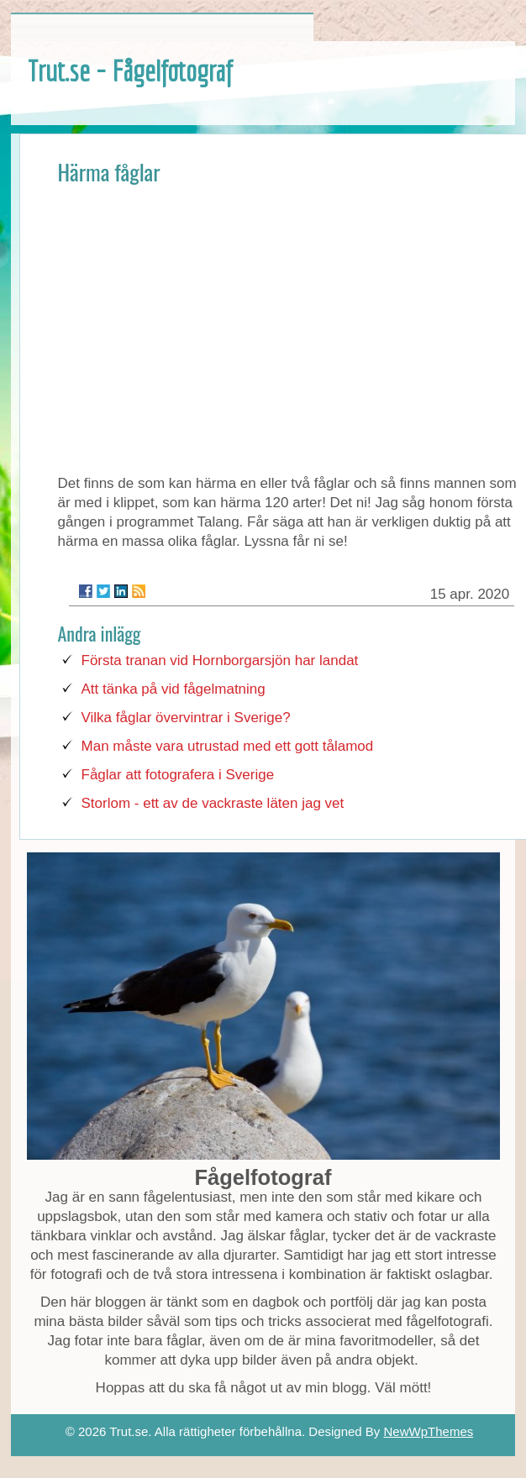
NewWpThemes (429, 1431)
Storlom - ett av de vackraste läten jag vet (213, 803)
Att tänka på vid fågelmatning (174, 689)
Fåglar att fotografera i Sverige (178, 775)
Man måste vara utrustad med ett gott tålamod (228, 746)
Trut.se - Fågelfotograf (130, 70)
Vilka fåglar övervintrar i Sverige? (186, 718)
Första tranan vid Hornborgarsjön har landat (220, 660)
